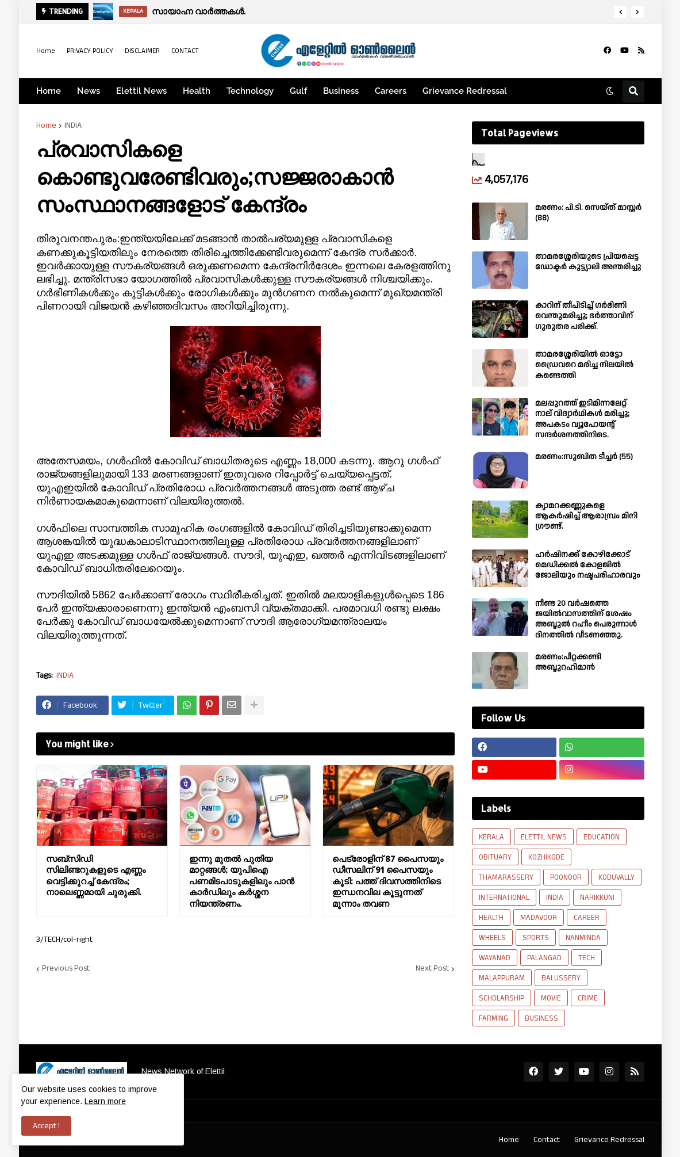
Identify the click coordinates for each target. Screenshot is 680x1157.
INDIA (73, 125)
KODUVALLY (616, 877)
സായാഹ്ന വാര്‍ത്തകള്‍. (198, 11)
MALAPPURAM (502, 978)
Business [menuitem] (341, 91)
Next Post (432, 969)
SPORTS (536, 938)
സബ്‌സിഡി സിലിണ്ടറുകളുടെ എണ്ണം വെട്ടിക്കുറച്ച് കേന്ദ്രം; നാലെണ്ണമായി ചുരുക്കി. (95, 875)
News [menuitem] (88, 91)
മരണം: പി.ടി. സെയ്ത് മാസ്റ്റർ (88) (588, 213)
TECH (586, 958)
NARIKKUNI (597, 897)
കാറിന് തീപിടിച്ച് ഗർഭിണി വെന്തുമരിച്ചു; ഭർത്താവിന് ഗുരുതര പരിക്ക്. (584, 316)
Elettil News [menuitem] (141, 91)
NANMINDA (583, 938)
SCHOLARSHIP (501, 998)
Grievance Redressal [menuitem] (464, 91)
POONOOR (566, 877)
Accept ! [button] (46, 1126)
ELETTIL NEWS (544, 837)
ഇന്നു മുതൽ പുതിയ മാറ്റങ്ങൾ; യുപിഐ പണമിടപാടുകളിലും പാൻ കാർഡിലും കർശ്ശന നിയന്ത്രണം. (241, 881)
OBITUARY (495, 857)
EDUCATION (601, 837)
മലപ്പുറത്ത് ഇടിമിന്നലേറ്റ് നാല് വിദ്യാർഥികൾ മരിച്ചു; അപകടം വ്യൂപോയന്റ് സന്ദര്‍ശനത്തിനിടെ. (582, 419)
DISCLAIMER (142, 51)
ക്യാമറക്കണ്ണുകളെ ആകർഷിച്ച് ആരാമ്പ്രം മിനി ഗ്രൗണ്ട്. (586, 516)
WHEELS (492, 938)
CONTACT (185, 51)
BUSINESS (541, 1018)
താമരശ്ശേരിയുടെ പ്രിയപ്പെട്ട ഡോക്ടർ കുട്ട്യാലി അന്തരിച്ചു (588, 261)
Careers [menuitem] (390, 91)
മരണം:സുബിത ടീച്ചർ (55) (584, 457)
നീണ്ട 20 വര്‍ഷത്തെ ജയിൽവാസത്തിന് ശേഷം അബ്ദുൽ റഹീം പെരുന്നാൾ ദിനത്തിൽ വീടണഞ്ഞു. (586, 619)
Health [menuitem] (196, 91)
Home (45, 51)
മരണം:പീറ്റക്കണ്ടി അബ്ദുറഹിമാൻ (568, 662)
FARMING (493, 1018)
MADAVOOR (538, 917)
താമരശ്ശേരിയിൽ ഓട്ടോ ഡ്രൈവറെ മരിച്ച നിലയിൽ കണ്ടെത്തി (584, 365)
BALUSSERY (561, 978)
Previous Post (66, 969)
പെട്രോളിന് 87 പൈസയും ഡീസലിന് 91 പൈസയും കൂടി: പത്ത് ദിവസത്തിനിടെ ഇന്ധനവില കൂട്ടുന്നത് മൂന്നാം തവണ (387, 881)
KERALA (491, 837)
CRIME (588, 998)
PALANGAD (544, 958)
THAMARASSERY (506, 877)
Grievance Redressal (609, 1139)
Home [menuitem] (48, 91)
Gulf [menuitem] (298, 91)
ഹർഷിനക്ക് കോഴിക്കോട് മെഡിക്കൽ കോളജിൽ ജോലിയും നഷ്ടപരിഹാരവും (587, 565)
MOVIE (551, 998)
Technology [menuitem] (250, 91)
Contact (546, 1139)
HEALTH (491, 917)
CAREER (587, 917)
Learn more (105, 1101)
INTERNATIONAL (504, 897)
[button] (621, 12)
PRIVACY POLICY (90, 51)
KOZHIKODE (546, 857)
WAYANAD (494, 958)
